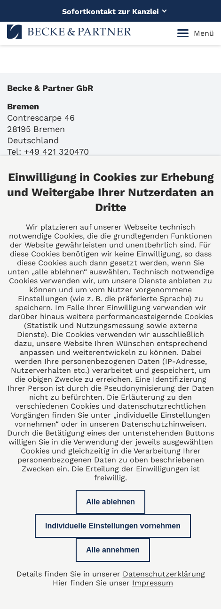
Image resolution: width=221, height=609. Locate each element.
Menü (195, 33)
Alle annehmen (113, 550)
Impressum (152, 582)
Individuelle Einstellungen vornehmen (113, 526)
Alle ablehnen (110, 502)
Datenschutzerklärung (164, 573)
